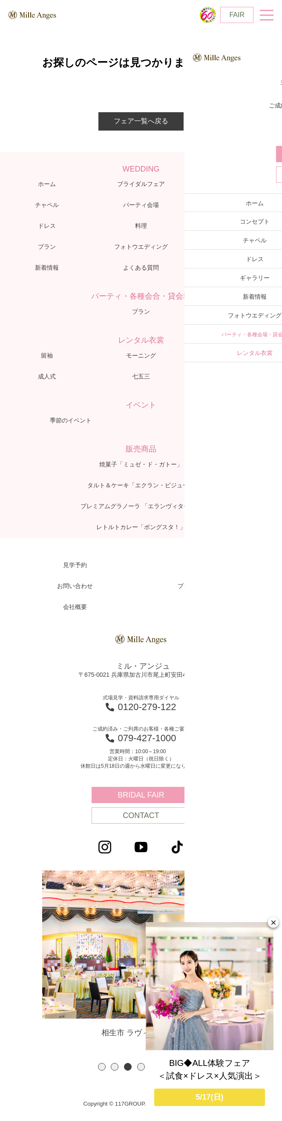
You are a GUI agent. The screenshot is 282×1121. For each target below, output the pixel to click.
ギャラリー (235, 225)
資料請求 (207, 565)
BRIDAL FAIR (141, 795)
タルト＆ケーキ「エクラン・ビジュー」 (141, 485)
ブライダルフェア (141, 184)
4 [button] (141, 1068)
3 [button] (128, 1068)
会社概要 (75, 606)
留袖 (47, 355)
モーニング (141, 355)
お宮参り (235, 376)
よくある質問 (141, 267)
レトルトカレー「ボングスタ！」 (141, 527)
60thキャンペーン (211, 420)
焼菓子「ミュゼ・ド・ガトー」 (141, 464)
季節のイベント (71, 420)
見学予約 (75, 565)
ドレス (47, 225)
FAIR (237, 14)
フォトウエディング (141, 246)
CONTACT (141, 815)
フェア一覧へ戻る (141, 121)
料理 (141, 225)
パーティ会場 (141, 204)
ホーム (47, 184)
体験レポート (235, 204)
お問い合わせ (75, 585)
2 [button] (114, 1068)
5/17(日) (209, 1097)
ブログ (235, 246)
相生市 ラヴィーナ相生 (140, 955)
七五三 (141, 376)
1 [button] (102, 1068)
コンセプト (235, 184)
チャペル (47, 204)
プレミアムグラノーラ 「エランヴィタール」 (141, 506)
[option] (140, 955)
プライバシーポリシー (207, 585)
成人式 (47, 376)
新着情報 (47, 267)
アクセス (235, 267)
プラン (47, 246)
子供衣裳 (235, 355)
